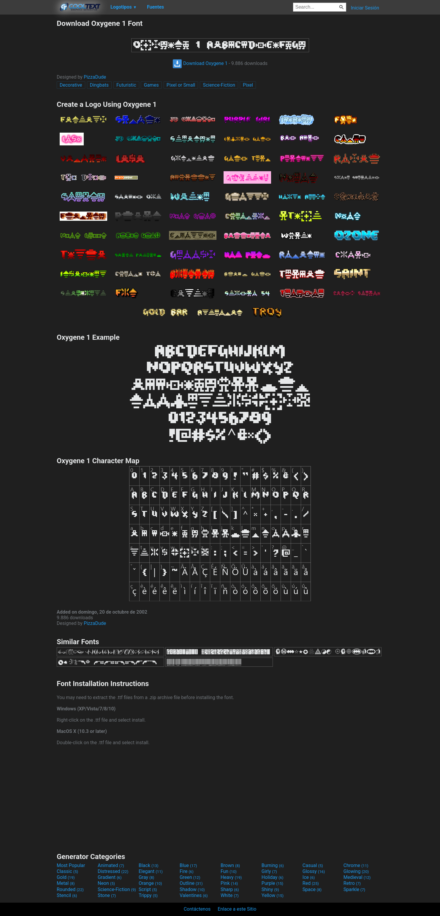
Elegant (151, 871)
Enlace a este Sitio (237, 909)
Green (190, 877)
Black (149, 865)
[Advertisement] (28, 108)
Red (311, 883)
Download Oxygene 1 (199, 63)
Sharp (230, 889)
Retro (352, 883)
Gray (146, 877)
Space (312, 889)
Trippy (148, 895)
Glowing (356, 871)
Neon (106, 883)
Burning (273, 865)
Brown (230, 865)
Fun (229, 871)
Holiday (273, 877)
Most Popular (71, 865)
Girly (269, 871)
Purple (272, 883)
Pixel (248, 85)
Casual (313, 865)
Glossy (314, 871)
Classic (67, 871)
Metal (66, 883)
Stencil (67, 895)
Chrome (356, 865)
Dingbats (99, 85)
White (230, 895)
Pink (229, 883)
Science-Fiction (219, 85)
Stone (107, 895)
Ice (309, 877)
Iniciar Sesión (365, 8)
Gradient (109, 877)
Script (148, 889)
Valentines (194, 895)
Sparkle (354, 889)
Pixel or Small (181, 85)
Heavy (231, 877)
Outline (191, 883)
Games (151, 85)
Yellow (273, 895)
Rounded (70, 889)
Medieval (357, 877)
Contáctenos (197, 909)
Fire (187, 871)
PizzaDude (95, 77)
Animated (111, 865)
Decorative (71, 85)
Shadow (192, 889)
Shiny (270, 889)
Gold (66, 877)
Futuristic (126, 85)
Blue (188, 865)
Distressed (113, 871)
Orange (150, 883)
